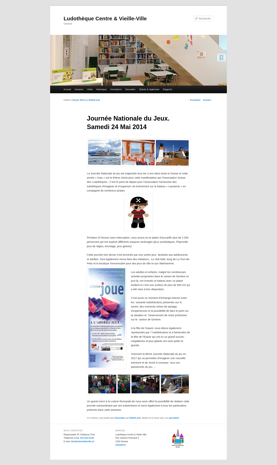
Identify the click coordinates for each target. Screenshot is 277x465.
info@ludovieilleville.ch (82, 441)
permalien (174, 418)
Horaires (79, 89)
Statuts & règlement (149, 89)
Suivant (208, 100)
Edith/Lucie (94, 100)
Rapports (167, 89)
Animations (116, 89)
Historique (101, 89)
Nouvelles (130, 89)
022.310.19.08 (87, 438)
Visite (90, 89)
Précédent (193, 100)
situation (120, 445)
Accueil (67, 89)
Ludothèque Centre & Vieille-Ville (105, 18)
